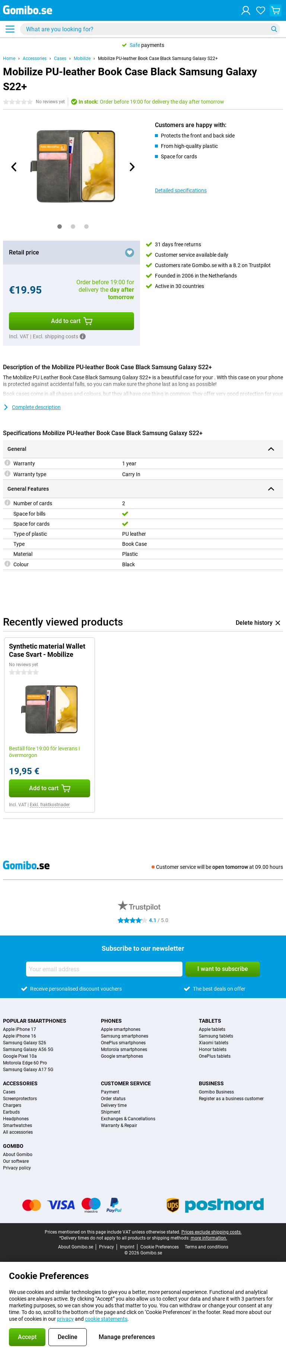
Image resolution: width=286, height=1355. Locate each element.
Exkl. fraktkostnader (50, 804)
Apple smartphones (120, 1029)
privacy (65, 1319)
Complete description (32, 407)
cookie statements (106, 1319)
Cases (60, 58)
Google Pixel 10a (20, 1056)
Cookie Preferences (159, 1247)
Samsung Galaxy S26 (24, 1042)
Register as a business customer (231, 1098)
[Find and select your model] (150, 29)
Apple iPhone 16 (19, 1036)
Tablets (210, 1021)
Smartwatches (17, 1125)
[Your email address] (104, 969)
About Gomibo (17, 1154)
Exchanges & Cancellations (128, 1118)
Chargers (12, 1105)
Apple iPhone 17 (19, 1029)
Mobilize (82, 58)
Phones (111, 1021)
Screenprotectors (20, 1098)
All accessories (18, 1132)
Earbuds (11, 1112)
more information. (209, 1238)
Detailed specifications (181, 190)
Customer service (126, 1083)
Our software (16, 1161)
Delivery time (114, 1105)
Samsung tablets (216, 1036)
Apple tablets (212, 1029)
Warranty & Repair (119, 1125)
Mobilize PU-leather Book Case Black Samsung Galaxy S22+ (158, 58)
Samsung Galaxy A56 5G (28, 1049)
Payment (110, 1092)
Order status (113, 1098)
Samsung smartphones (124, 1036)
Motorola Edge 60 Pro (25, 1063)
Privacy (106, 1247)
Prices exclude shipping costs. (211, 1232)
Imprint (127, 1247)
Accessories (35, 58)
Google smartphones (122, 1056)
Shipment (110, 1112)
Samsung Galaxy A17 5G (28, 1069)
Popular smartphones (34, 1021)
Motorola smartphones (124, 1049)
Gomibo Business (216, 1092)
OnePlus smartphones (123, 1042)
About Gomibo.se (75, 1247)
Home (9, 58)
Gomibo (13, 1146)
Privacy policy (17, 1168)
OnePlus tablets (215, 1056)
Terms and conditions (206, 1247)
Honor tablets (212, 1049)
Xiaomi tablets (213, 1042)
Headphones (16, 1118)
